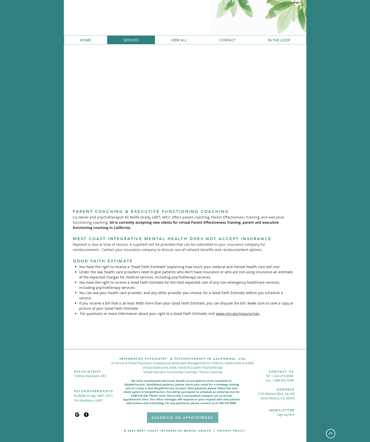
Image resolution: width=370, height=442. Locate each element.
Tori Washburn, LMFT (88, 400)
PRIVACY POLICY (231, 430)
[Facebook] (86, 414)
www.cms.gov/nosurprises (237, 313)
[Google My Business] (77, 414)
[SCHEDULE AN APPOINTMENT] (182, 417)
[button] (286, 414)
